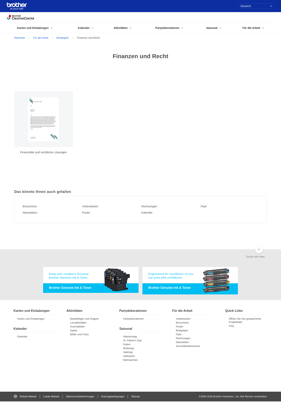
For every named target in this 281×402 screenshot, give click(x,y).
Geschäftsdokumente (188, 346)
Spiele (73, 331)
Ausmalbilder (77, 327)
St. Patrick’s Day (132, 341)
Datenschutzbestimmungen (80, 397)
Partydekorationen (133, 319)
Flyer (205, 206)
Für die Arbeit (40, 37)
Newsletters (32, 212)
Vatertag (127, 352)
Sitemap (135, 397)
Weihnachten (130, 360)
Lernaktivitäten (78, 323)
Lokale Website (51, 397)
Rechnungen (151, 206)
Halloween (129, 356)
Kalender (149, 212)
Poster (87, 212)
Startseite (19, 37)
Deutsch (256, 6)
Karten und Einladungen (31, 319)
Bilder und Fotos (79, 334)
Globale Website (25, 397)
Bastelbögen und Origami (84, 319)
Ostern (127, 344)
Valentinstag (130, 337)
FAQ (231, 326)
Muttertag (128, 348)
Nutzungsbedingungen (112, 397)
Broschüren (32, 206)
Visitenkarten (92, 206)
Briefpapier (63, 37)
